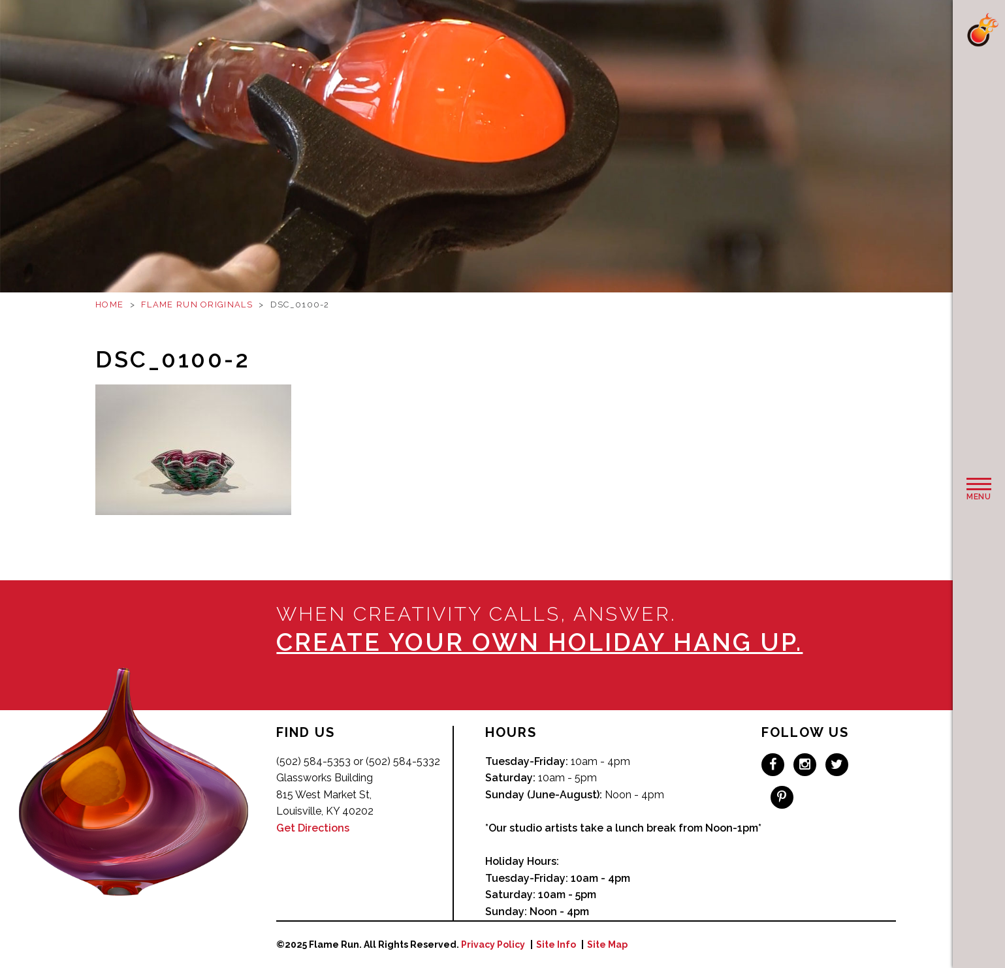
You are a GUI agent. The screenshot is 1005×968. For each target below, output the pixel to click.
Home (109, 304)
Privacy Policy (493, 944)
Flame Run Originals (197, 304)
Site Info (556, 944)
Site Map (607, 944)
